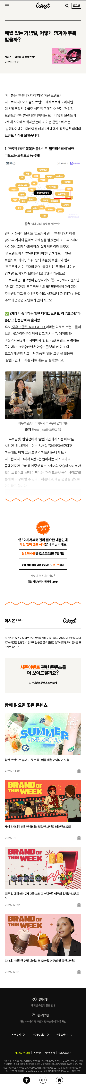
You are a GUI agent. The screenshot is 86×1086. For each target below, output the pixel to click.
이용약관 (37, 1052)
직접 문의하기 (65, 1034)
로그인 (76, 5)
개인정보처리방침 (22, 1052)
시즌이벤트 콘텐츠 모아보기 (43, 683)
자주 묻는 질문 (41, 1034)
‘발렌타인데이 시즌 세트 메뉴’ (25, 360)
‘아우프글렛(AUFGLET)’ (28, 327)
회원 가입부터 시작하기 (43, 581)
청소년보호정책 (64, 1052)
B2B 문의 (19, 1034)
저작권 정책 (49, 1052)
